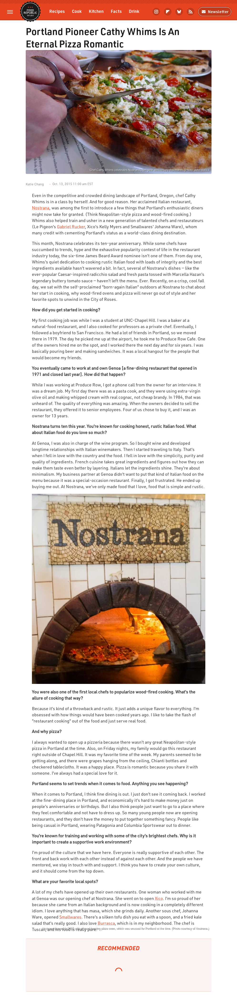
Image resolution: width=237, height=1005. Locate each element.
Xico (159, 898)
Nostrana (40, 207)
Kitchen (96, 11)
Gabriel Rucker (71, 226)
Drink (134, 11)
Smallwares (70, 916)
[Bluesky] (179, 11)
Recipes (57, 11)
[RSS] (190, 11)
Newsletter (215, 11)
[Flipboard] (167, 11)
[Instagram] (156, 11)
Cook (77, 11)
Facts (116, 11)
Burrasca (106, 923)
